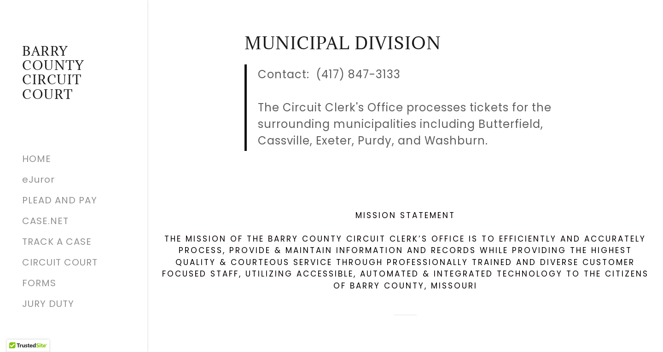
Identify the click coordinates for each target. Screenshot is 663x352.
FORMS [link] (39, 283)
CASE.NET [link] (45, 220)
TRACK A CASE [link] (57, 241)
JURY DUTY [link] (48, 303)
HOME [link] (36, 158)
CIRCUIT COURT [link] (60, 262)
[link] (73, 95)
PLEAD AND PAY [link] (59, 200)
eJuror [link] (38, 179)
